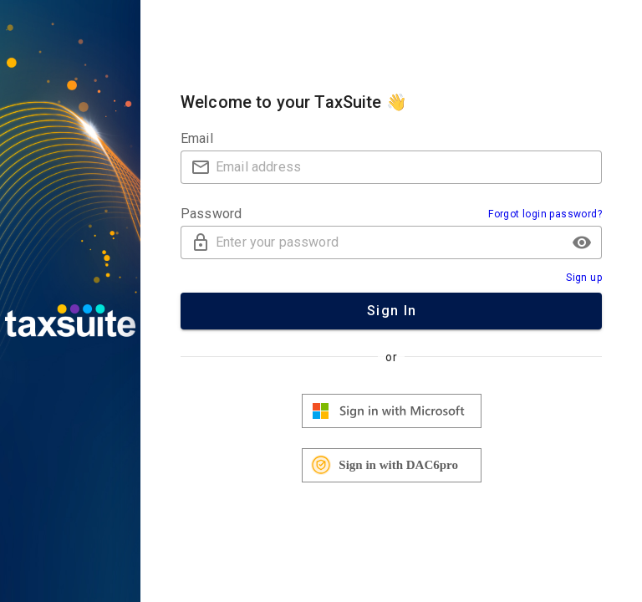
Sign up (584, 277)
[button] (582, 242)
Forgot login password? (545, 214)
